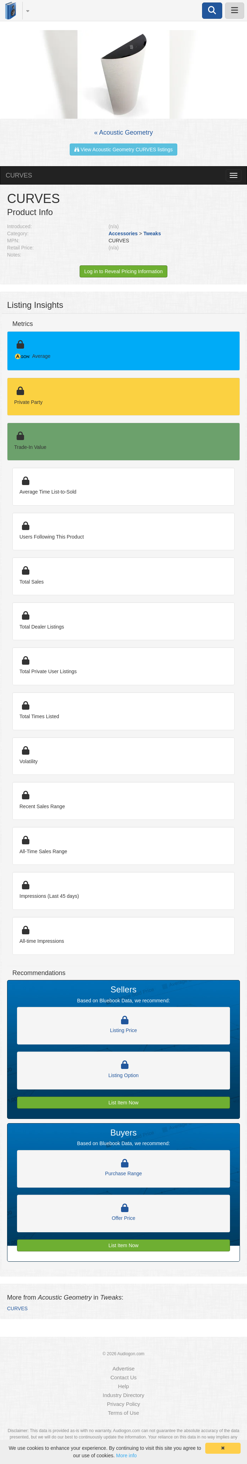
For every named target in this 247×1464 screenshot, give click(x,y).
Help (123, 1386)
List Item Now (124, 1102)
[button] (24, 10)
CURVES (19, 175)
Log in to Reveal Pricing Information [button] (123, 271)
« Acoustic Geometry (123, 132)
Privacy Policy (123, 1404)
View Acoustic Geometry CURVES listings (123, 149)
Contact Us (123, 1377)
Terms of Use (123, 1413)
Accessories (123, 233)
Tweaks (152, 233)
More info (126, 1455)
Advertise (124, 1369)
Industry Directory (123, 1395)
